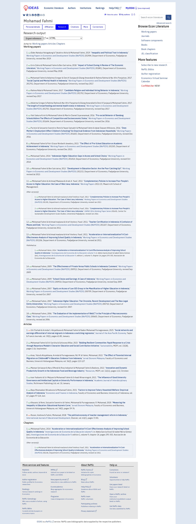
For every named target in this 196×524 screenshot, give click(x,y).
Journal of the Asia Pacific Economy (110, 333)
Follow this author (112, 14)
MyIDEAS (138, 8)
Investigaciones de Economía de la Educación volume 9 (73, 253)
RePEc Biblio (147, 69)
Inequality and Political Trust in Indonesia (110, 53)
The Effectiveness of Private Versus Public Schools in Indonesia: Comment (85, 266)
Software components (152, 40)
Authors (72, 8)
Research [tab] (62, 27)
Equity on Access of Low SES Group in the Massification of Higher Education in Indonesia (91, 288)
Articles (52, 43)
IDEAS (39, 522)
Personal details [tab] (33, 27)
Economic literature (54, 8)
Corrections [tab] (98, 27)
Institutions (85, 8)
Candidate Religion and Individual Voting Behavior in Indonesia (92, 90)
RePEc (50, 522)
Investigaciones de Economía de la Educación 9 (57, 256)
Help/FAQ (115, 8)
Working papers (149, 31)
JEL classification (149, 53)
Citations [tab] (75, 27)
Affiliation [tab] (49, 27)
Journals (145, 36)
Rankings (100, 8)
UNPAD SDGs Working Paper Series (97, 211)
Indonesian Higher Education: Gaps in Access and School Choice (79, 156)
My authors (124, 15)
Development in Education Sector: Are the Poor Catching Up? (94, 168)
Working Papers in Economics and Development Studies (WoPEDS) (55, 56)
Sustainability (106, 346)
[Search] (168, 17)
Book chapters (148, 49)
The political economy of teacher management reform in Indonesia (97, 415)
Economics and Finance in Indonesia (61, 393)
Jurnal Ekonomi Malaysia (94, 358)
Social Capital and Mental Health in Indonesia (47, 81)
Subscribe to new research (154, 65)
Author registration (150, 74)
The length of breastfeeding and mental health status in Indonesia (56, 106)
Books (144, 45)
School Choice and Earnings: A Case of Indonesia (74, 279)
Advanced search (164, 23)
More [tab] (85, 27)
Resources (90, 371)
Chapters (60, 43)
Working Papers (88, 184)
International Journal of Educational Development (48, 418)
